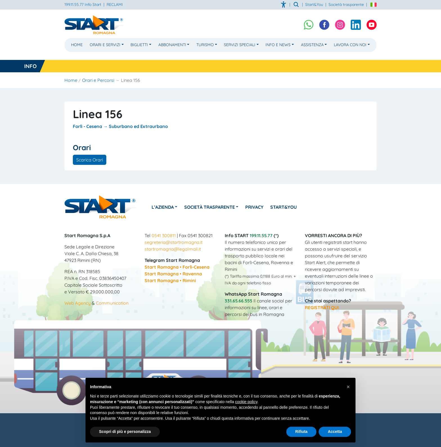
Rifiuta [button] (301, 431)
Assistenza (312, 44)
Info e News (278, 44)
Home (77, 44)
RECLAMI (115, 4)
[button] (348, 386)
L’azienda (163, 207)
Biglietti (139, 44)
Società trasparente (346, 4)
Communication (112, 303)
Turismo (205, 44)
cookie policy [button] (246, 401)
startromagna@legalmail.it (173, 249)
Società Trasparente (209, 207)
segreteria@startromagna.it (173, 242)
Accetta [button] (335, 431)
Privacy (254, 207)
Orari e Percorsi (98, 80)
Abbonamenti (172, 44)
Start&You (284, 207)
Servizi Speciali (239, 44)
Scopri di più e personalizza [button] (125, 431)
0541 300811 (164, 235)
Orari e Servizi (105, 44)
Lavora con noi (350, 44)
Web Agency (77, 303)
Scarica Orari (89, 160)
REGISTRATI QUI (322, 307)
